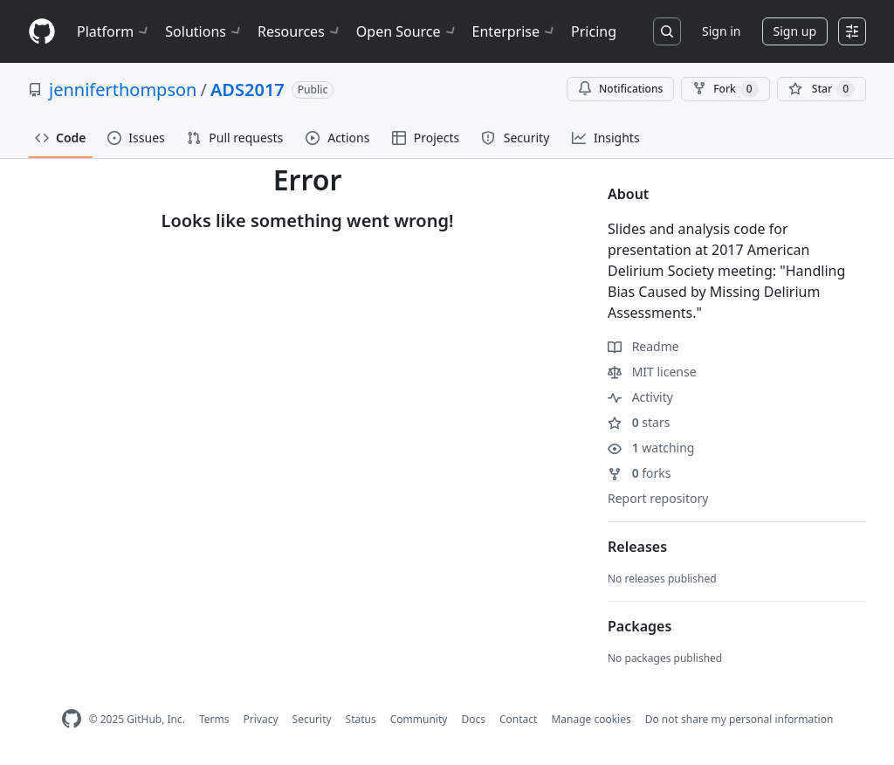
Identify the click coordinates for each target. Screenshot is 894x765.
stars (639, 422)
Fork (725, 89)
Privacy (261, 719)
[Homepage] (42, 31)
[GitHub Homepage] (71, 719)
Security (312, 719)
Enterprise (514, 31)
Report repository (658, 498)
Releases (637, 546)
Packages (639, 626)
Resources (300, 31)
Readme (643, 346)
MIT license (652, 371)
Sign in (721, 31)
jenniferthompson (122, 89)
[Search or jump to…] (667, 31)
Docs (473, 719)
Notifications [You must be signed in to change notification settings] (620, 88)
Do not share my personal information (739, 719)
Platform (114, 31)
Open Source (407, 31)
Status (361, 719)
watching (651, 447)
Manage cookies (590, 719)
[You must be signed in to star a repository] (821, 89)
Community (419, 719)
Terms (214, 719)
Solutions (204, 31)
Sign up (795, 31)
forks (639, 473)
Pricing (593, 31)
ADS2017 (247, 89)
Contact (518, 719)
